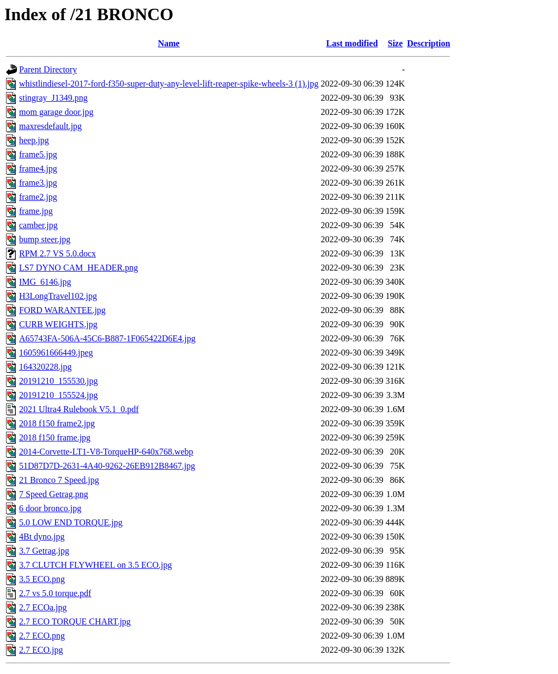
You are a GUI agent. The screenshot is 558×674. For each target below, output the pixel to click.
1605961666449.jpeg (56, 352)
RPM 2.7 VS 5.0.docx (57, 253)
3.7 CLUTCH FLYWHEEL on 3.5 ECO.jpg (95, 564)
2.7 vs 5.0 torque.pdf (55, 593)
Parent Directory (48, 69)
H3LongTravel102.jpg (58, 296)
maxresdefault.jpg (50, 126)
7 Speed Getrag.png (53, 494)
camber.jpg (38, 225)
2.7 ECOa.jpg (43, 607)
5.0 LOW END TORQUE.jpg (71, 522)
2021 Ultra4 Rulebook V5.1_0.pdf (79, 409)
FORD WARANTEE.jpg (62, 310)
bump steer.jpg (44, 239)
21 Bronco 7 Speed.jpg (59, 480)
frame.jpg (36, 211)
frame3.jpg (38, 182)
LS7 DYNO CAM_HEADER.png (78, 267)
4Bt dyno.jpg (42, 536)
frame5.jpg (38, 154)
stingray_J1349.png (53, 97)
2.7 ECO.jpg (41, 649)
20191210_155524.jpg (58, 395)
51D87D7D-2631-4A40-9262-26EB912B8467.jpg (107, 465)
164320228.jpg (45, 366)
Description (428, 43)
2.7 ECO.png (42, 635)
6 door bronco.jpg (50, 508)
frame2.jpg (38, 196)
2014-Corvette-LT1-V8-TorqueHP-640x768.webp (106, 451)
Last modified (352, 43)
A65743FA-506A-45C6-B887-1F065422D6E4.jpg (107, 338)
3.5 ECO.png (42, 579)
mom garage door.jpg (56, 112)
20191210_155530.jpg (58, 380)
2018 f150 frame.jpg (54, 437)
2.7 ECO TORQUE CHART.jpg (75, 621)
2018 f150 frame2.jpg (57, 423)
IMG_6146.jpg (45, 281)
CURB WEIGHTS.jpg (58, 324)
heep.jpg (34, 140)
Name (169, 43)
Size (395, 43)
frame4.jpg (38, 168)
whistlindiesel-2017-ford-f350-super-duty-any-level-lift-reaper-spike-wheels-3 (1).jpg (168, 83)
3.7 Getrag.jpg (44, 550)
